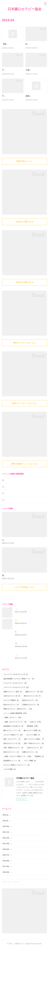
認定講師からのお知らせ (13, 763)
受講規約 (39, 793)
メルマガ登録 (9, 806)
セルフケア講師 (33, 772)
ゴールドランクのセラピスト (14, 720)
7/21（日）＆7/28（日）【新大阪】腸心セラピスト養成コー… (12, 112)
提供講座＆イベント (11, 798)
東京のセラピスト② (32, 733)
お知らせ (35, 759)
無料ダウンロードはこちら (24, 423)
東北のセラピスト (11, 742)
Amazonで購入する (24, 241)
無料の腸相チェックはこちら (24, 483)
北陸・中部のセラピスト (34, 781)
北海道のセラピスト (30, 742)
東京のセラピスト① (11, 781)
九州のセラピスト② (11, 733)
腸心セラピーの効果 (32, 768)
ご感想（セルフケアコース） (14, 759)
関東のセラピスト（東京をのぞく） (17, 746)
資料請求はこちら (24, 181)
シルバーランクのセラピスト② (15, 712)
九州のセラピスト (34, 785)
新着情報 (32, 763)
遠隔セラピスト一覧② (12, 729)
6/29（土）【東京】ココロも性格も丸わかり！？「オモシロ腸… (36, 47)
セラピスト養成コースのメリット (16, 802)
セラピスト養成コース (13, 772)
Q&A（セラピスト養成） (34, 776)
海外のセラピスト (11, 789)
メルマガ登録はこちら (24, 624)
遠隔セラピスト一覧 (34, 729)
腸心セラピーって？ (11, 768)
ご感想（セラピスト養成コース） (17, 793)
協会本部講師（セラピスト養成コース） (18, 716)
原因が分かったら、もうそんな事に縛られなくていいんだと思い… (36, 112)
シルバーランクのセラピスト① (16, 724)
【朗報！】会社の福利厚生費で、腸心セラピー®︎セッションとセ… (12, 47)
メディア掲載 (30, 798)
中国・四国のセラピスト (13, 785)
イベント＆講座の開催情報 (15, 750)
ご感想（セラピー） (12, 755)
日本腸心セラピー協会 (24, 9)
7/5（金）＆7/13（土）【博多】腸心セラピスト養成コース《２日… (12, 79)
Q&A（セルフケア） (11, 776)
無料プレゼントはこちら (24, 362)
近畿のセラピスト (29, 789)
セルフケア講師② (11, 737)
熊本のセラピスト (29, 737)
